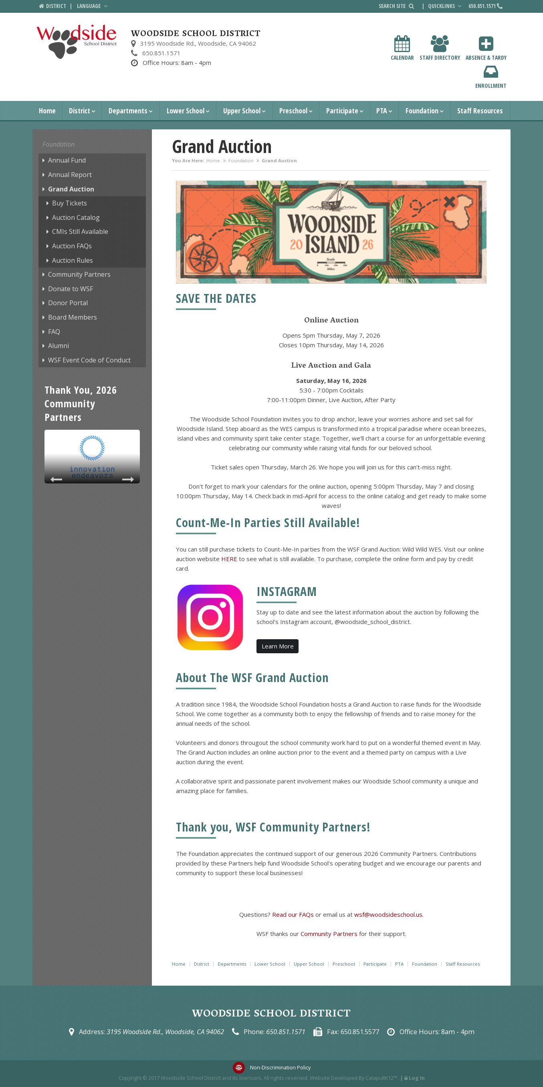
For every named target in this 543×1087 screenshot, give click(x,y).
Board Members (72, 317)
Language (93, 6)
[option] (92, 456)
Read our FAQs (293, 914)
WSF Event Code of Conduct (89, 360)
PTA (381, 110)
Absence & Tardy (486, 48)
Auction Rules (72, 260)
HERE (229, 559)
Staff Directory (440, 48)
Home (47, 110)
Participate (342, 110)
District (79, 110)
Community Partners (79, 274)
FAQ (54, 331)
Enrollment (491, 76)
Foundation (422, 110)
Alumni (58, 345)
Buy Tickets (69, 203)
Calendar (402, 48)
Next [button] (128, 479)
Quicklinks (445, 6)
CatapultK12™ (381, 1077)
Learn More (278, 646)
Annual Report (70, 174)
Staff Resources (480, 110)
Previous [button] (56, 479)
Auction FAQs (72, 246)
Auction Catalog (76, 217)
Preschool (293, 110)
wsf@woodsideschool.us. (389, 914)
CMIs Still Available (80, 231)
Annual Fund (67, 160)
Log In (417, 1077)
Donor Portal (68, 302)
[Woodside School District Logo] (76, 41)
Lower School (185, 110)
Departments (128, 110)
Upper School (241, 110)
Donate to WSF (70, 288)
